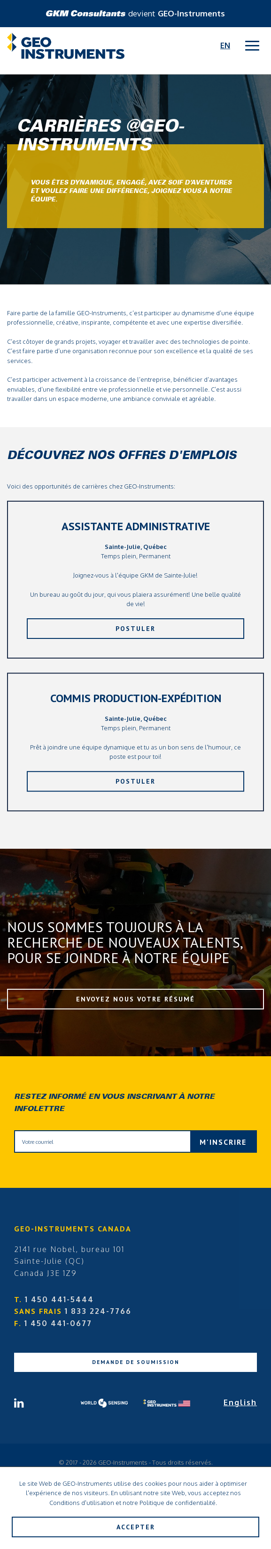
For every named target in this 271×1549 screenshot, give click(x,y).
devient (135, 13)
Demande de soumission (135, 1361)
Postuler (135, 628)
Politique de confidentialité (177, 1502)
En (225, 45)
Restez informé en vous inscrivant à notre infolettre (114, 1103)
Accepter (135, 1527)
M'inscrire (223, 1142)
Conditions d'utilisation (81, 1502)
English (240, 1402)
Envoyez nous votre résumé (135, 999)
